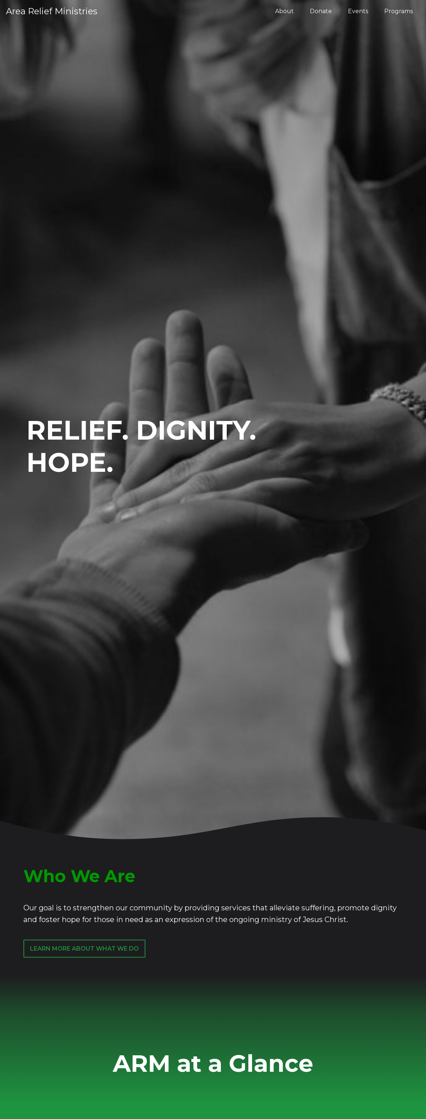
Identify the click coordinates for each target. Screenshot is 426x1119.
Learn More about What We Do (84, 953)
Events (358, 11)
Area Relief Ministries (51, 11)
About (284, 11)
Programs (398, 11)
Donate (321, 11)
